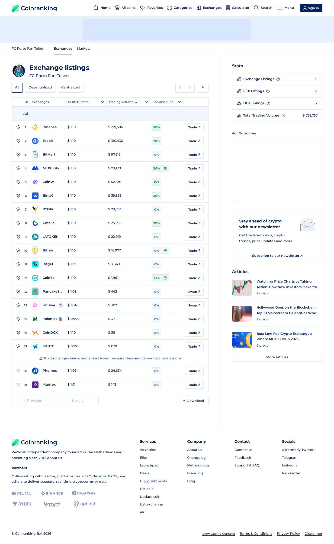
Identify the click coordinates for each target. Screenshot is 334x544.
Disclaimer (313, 533)
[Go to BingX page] (47, 196)
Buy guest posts (153, 481)
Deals (144, 473)
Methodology (198, 465)
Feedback (242, 458)
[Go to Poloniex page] (47, 319)
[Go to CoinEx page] (47, 278)
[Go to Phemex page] (47, 371)
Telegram (290, 458)
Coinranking (34, 8)
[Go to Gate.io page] (47, 223)
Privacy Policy (288, 533)
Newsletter (291, 473)
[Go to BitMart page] (47, 155)
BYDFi (113, 476)
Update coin (150, 497)
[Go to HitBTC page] (47, 346)
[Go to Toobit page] (47, 141)
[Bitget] (84, 493)
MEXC (86, 476)
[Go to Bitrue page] (47, 250)
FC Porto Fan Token (28, 48)
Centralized (70, 87)
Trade (194, 127)
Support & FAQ (247, 465)
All (17, 87)
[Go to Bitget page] (47, 264)
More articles (277, 357)
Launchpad (149, 465)
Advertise (148, 450)
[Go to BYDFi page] (47, 209)
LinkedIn (289, 465)
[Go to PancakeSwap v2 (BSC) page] (47, 291)
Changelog (196, 458)
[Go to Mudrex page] (47, 385)
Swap (194, 291)
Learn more (171, 358)
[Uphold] (84, 504)
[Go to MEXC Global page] (47, 168)
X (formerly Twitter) (298, 450)
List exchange (151, 504)
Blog (191, 481)
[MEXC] (21, 493)
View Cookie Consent (218, 533)
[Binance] (52, 493)
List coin (147, 489)
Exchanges (63, 48)
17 (316, 91)
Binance (99, 476)
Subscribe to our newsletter (277, 256)
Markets (83, 48)
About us (54, 458)
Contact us (243, 450)
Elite (143, 458)
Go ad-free (247, 133)
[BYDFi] (21, 504)
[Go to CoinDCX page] (47, 333)
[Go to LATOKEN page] (47, 237)
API (142, 512)
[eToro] (52, 504)
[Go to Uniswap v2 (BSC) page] (47, 305)
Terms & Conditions (256, 533)
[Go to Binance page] (47, 127)
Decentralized (40, 87)
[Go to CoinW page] (47, 182)
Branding (195, 473)
